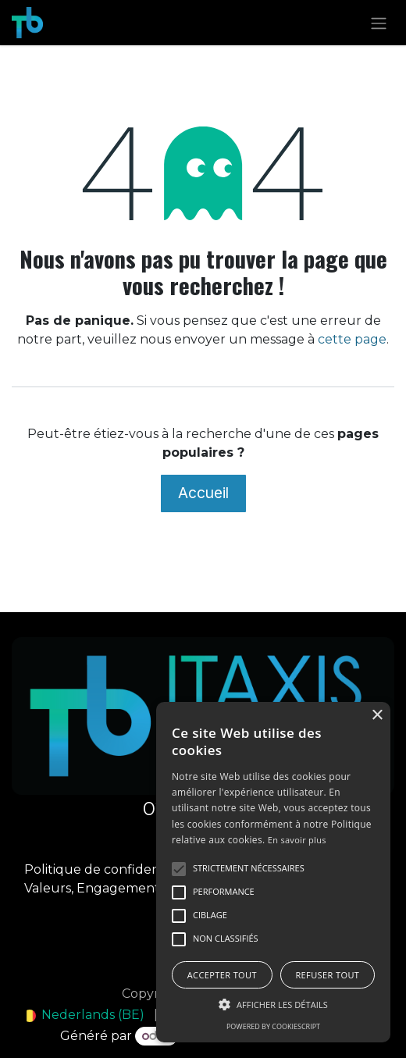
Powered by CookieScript (273, 1026)
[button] (273, 1004)
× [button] (377, 715)
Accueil (203, 492)
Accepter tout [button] (222, 975)
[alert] (273, 872)
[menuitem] (83, 1015)
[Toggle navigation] (378, 22)
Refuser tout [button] (327, 975)
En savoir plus (297, 840)
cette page (352, 339)
